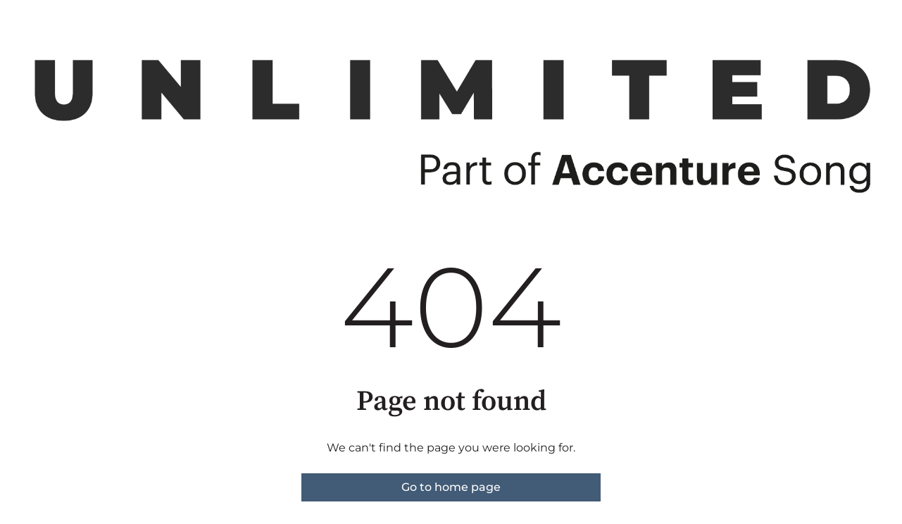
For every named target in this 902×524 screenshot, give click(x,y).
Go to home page (451, 487)
